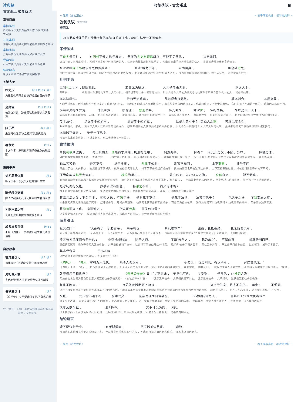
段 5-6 (47, 226)
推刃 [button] (237, 273)
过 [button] (239, 68)
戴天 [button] (79, 174)
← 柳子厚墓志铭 (263, 15)
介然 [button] (219, 174)
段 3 (48, 257)
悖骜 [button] (66, 208)
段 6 (48, 90)
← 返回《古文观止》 (72, 15)
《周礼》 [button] (66, 262)
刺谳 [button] (69, 152)
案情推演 (9, 50)
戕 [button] (255, 197)
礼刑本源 (9, 40)
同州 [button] (96, 56)
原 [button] (113, 152)
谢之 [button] (139, 186)
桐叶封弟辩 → (284, 15)
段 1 (34, 90)
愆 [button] (121, 197)
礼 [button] (67, 87)
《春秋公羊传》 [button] (135, 273)
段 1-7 (47, 144)
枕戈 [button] (124, 174)
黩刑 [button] (142, 110)
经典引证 (9, 60)
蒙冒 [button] (221, 163)
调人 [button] (83, 262)
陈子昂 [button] (77, 68)
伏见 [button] (66, 56)
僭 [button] (201, 110)
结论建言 (9, 70)
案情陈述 (9, 26)
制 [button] (215, 121)
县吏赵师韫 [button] (145, 56)
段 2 (48, 209)
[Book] (289, 5)
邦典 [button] (132, 208)
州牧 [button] (145, 163)
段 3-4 (41, 90)
